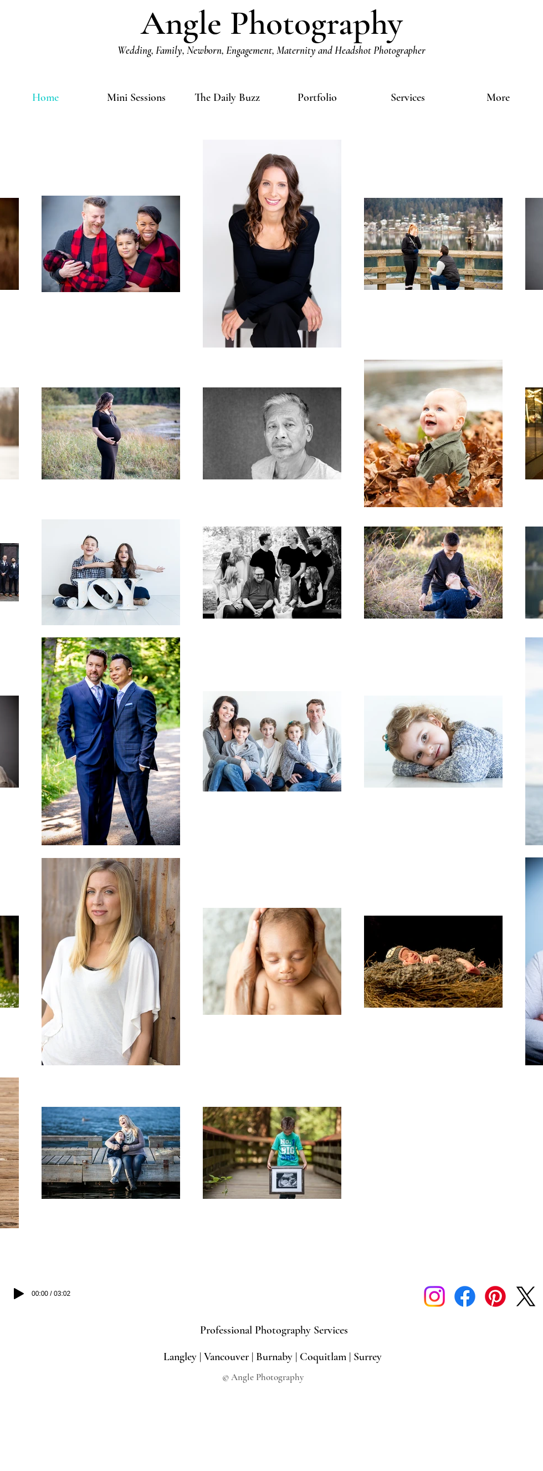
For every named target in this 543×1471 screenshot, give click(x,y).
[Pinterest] (495, 1296)
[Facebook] (465, 1296)
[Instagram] (434, 1296)
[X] (526, 1296)
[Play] (19, 1293)
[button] (317, 97)
